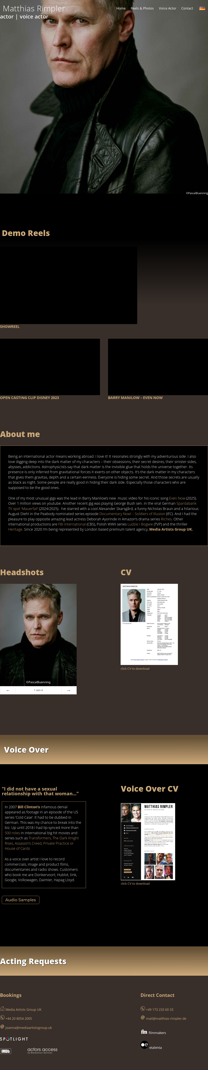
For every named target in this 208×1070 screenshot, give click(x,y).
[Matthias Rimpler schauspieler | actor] (34, 8)
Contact (187, 8)
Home (121, 8)
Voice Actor (167, 8)
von (38, 674)
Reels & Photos (142, 8)
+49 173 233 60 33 (156, 982)
